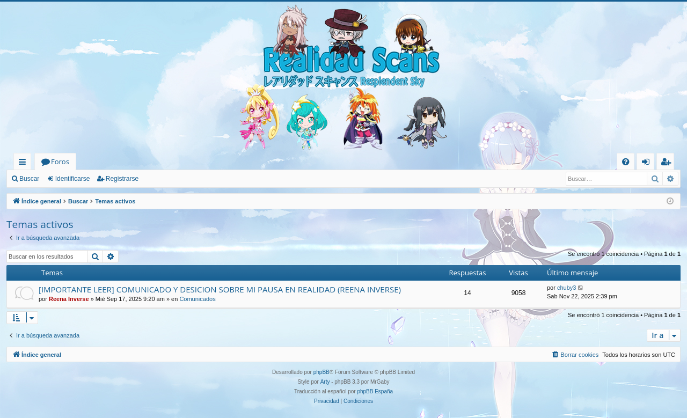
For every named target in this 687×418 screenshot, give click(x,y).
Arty (325, 382)
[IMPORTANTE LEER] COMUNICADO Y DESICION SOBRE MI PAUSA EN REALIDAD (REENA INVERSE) (220, 289)
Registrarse (122, 178)
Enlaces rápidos (24, 163)
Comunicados (197, 299)
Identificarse (72, 178)
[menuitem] (625, 161)
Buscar (29, 178)
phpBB (321, 372)
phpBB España (375, 391)
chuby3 (566, 287)
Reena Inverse (69, 299)
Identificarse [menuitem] (648, 163)
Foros (60, 161)
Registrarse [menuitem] (668, 163)
